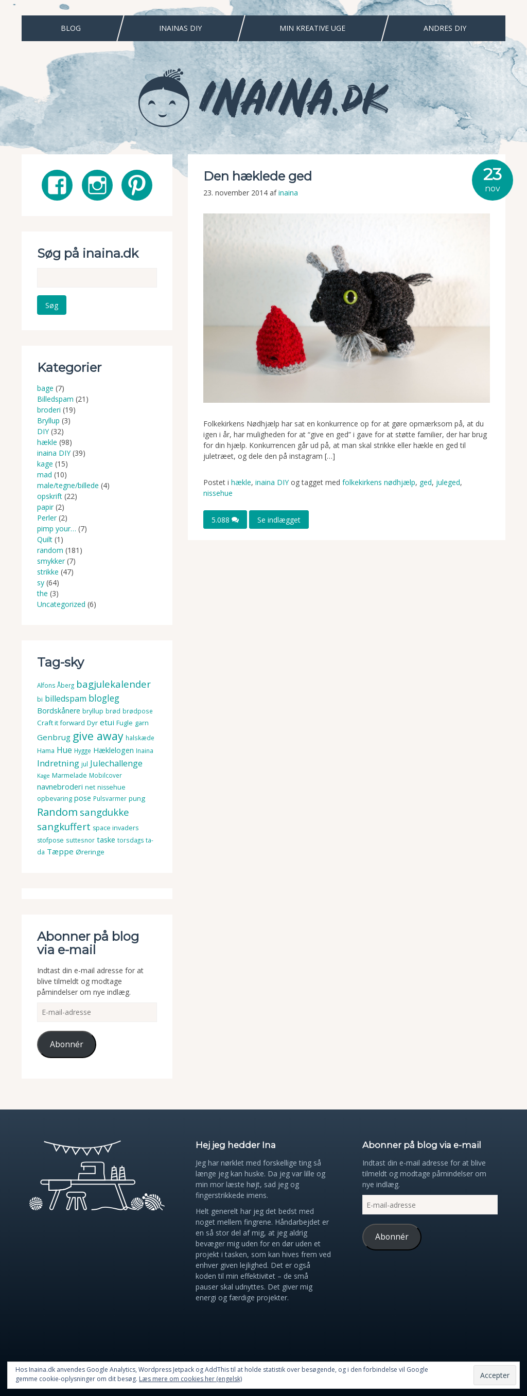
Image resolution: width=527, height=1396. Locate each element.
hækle (241, 482)
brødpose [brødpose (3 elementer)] (137, 711)
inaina (288, 193)
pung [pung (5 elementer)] (137, 798)
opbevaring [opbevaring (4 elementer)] (54, 798)
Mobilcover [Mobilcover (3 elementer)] (105, 775)
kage (45, 464)
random (50, 550)
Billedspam (55, 399)
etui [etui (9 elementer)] (107, 722)
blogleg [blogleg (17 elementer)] (104, 698)
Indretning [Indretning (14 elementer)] (58, 763)
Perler (47, 518)
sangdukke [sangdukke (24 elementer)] (104, 812)
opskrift (49, 496)
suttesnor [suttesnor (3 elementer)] (80, 840)
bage (45, 388)
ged (425, 482)
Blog (71, 28)
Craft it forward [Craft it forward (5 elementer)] (61, 722)
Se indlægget (279, 519)
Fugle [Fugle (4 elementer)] (124, 723)
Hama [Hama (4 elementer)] (46, 750)
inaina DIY (272, 482)
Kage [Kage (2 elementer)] (43, 775)
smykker (51, 561)
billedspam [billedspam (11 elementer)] (65, 698)
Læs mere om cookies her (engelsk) (190, 1378)
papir (45, 507)
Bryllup (48, 420)
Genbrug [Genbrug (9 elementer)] (54, 737)
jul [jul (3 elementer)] (84, 764)
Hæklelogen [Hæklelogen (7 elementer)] (113, 750)
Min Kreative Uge (312, 28)
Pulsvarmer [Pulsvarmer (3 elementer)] (110, 798)
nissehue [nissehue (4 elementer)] (111, 787)
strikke (48, 572)
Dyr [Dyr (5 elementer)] (92, 722)
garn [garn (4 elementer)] (142, 723)
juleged (448, 482)
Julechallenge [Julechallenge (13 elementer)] (116, 763)
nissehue (218, 493)
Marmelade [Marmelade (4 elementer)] (69, 775)
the (42, 593)
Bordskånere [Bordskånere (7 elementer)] (58, 710)
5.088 (225, 519)
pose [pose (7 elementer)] (82, 798)
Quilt (44, 539)
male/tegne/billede (68, 485)
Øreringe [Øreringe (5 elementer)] (90, 851)
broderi (49, 410)
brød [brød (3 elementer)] (113, 711)
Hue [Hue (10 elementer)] (64, 750)
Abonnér (66, 1044)
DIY (43, 431)
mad (44, 474)
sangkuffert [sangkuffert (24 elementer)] (64, 826)
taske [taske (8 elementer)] (106, 839)
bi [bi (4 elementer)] (40, 699)
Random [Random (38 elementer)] (57, 811)
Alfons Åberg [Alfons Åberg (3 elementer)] (55, 685)
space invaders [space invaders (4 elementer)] (115, 828)
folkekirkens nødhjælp (378, 482)
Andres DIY (445, 28)
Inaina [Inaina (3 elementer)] (144, 751)
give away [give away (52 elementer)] (98, 735)
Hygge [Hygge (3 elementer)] (82, 751)
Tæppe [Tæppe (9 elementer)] (60, 851)
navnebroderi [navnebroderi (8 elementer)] (60, 786)
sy (40, 582)
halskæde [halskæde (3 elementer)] (140, 738)
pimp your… (56, 528)
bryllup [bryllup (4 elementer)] (92, 711)
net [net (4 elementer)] (90, 787)
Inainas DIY (180, 28)
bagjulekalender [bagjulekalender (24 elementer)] (113, 683)
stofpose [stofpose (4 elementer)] (50, 840)
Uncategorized (61, 604)
